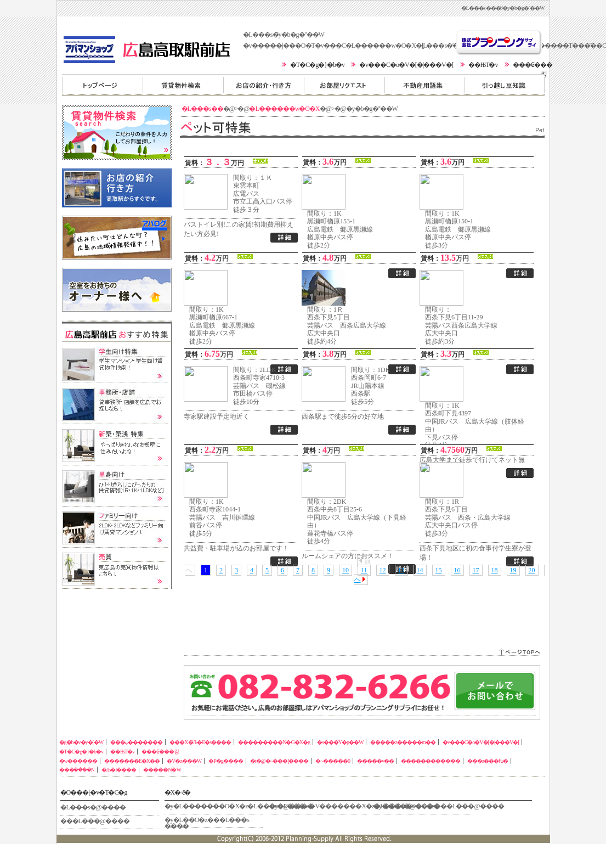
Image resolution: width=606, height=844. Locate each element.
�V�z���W (184, 761)
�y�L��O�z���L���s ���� (207, 822)
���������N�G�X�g (344, 84)
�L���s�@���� (93, 807)
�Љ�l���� (119, 770)
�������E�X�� (132, 761)
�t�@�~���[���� (279, 761)
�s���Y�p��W (340, 742)
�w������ (78, 761)
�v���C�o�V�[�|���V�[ (406, 65)
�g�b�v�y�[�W (102, 84)
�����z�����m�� (505, 84)
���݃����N (76, 770)
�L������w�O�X (284, 108)
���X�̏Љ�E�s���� (263, 84)
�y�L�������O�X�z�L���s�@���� (214, 806)
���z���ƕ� (487, 761)
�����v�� (375, 761)
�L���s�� (202, 108)
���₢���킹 (160, 752)
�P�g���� (225, 761)
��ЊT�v (483, 65)
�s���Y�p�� (424, 84)
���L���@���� (94, 821)
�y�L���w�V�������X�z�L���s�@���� (318, 806)
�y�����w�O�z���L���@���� (422, 806)
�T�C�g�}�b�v (317, 65)
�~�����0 (332, 761)
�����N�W (162, 770)
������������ (430, 761)
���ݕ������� (183, 84)
